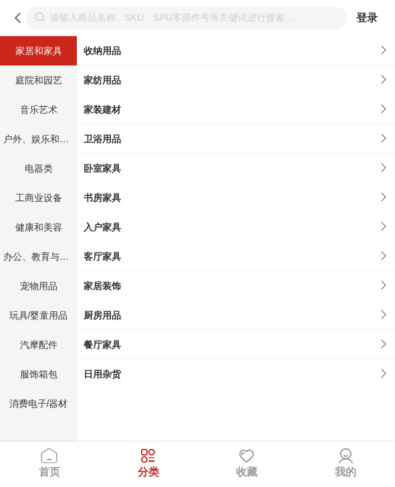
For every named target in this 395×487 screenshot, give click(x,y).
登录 (367, 17)
